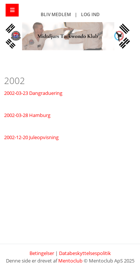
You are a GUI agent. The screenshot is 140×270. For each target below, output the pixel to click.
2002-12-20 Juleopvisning (31, 137)
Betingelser (41, 253)
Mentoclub (70, 260)
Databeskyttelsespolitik (85, 253)
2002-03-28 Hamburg (27, 115)
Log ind (90, 14)
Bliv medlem (56, 14)
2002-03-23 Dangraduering (33, 93)
